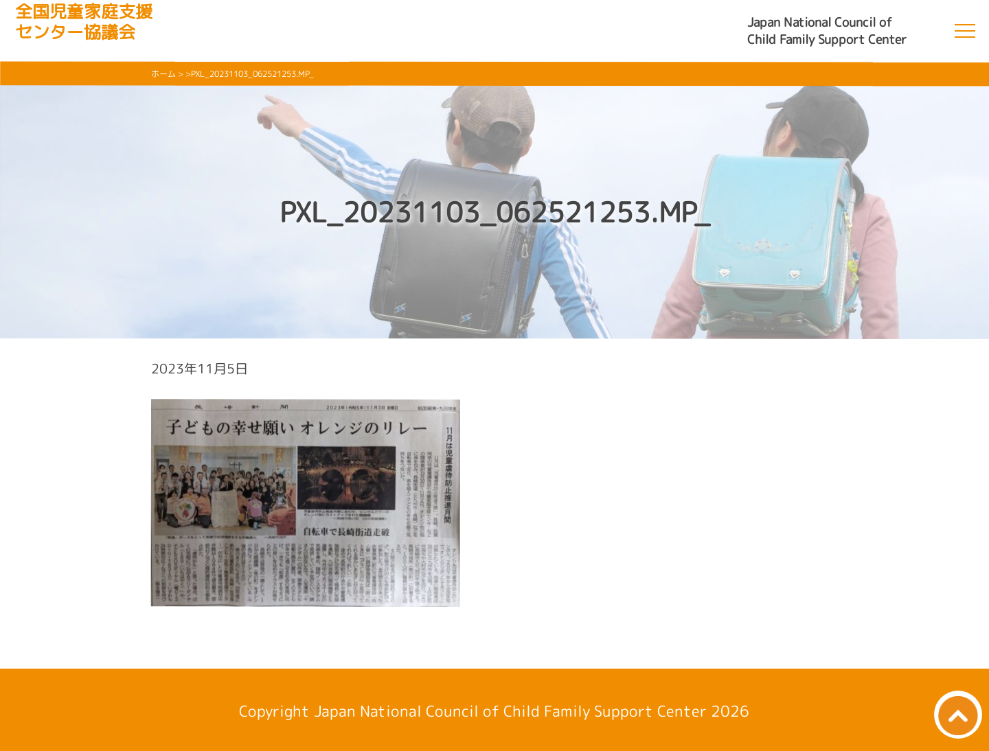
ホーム (163, 74)
